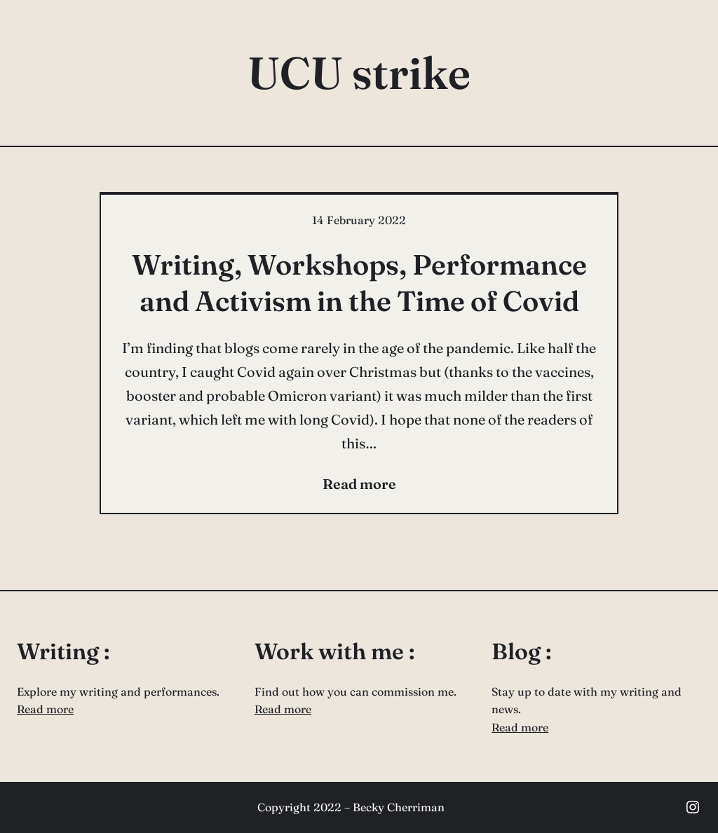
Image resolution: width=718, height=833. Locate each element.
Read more (45, 709)
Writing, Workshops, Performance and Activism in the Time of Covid (359, 282)
